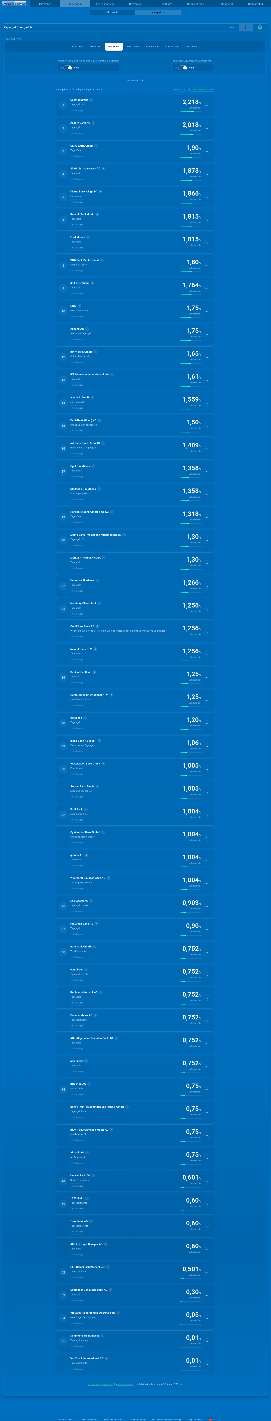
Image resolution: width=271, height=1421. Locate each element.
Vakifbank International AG (86, 1358)
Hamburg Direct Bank (83, 603)
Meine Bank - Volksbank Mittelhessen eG (95, 534)
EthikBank (76, 809)
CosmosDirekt (79, 99)
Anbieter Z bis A (180, 89)
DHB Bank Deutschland (84, 260)
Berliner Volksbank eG (84, 992)
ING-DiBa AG (78, 1083)
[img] (191, 111)
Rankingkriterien (124, 1384)
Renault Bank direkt (82, 214)
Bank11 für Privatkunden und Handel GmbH (97, 1106)
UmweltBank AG (80, 1175)
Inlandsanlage (77, 110)
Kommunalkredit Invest (84, 1335)
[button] (135, 105)
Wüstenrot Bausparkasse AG (88, 877)
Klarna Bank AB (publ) (83, 191)
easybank (76, 717)
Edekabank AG (79, 901)
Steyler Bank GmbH (82, 786)
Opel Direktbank (80, 466)
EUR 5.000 (95, 46)
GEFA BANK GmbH (81, 145)
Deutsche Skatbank (82, 580)
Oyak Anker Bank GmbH (85, 832)
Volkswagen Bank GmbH (85, 763)
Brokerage (135, 4)
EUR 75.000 (171, 46)
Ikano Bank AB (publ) (83, 740)
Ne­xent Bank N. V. (81, 649)
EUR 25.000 (133, 46)
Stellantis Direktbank (83, 489)
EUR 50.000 (152, 46)
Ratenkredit (226, 4)
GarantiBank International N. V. (89, 695)
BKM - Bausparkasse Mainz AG (89, 1129)
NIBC (73, 305)
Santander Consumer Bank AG (88, 1289)
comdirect (76, 969)
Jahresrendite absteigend (202, 89)
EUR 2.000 (77, 46)
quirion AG (76, 855)
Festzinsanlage (105, 4)
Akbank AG (77, 328)
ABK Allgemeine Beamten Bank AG (91, 1038)
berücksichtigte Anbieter (100, 1384)
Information (113, 12)
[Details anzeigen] (207, 105)
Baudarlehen (256, 4)
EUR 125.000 (191, 46)
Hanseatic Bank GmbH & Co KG (89, 511)
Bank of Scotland (80, 672)
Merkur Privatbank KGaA (85, 557)
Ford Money (77, 237)
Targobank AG (79, 1221)
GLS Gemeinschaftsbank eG (87, 1267)
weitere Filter (135, 80)
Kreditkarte (165, 4)
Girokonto (45, 4)
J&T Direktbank (79, 283)
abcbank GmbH (79, 397)
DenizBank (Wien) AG (83, 420)
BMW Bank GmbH (81, 351)
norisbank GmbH (80, 946)
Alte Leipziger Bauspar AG (86, 1244)
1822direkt (77, 1198)
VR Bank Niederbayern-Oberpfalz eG (92, 1312)
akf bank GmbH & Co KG (85, 443)
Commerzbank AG (81, 1015)
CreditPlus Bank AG (82, 626)
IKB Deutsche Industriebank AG (89, 374)
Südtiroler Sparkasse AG (85, 168)
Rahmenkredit (195, 4)
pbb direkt (76, 1061)
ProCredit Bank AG (81, 923)
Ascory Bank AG (80, 122)
